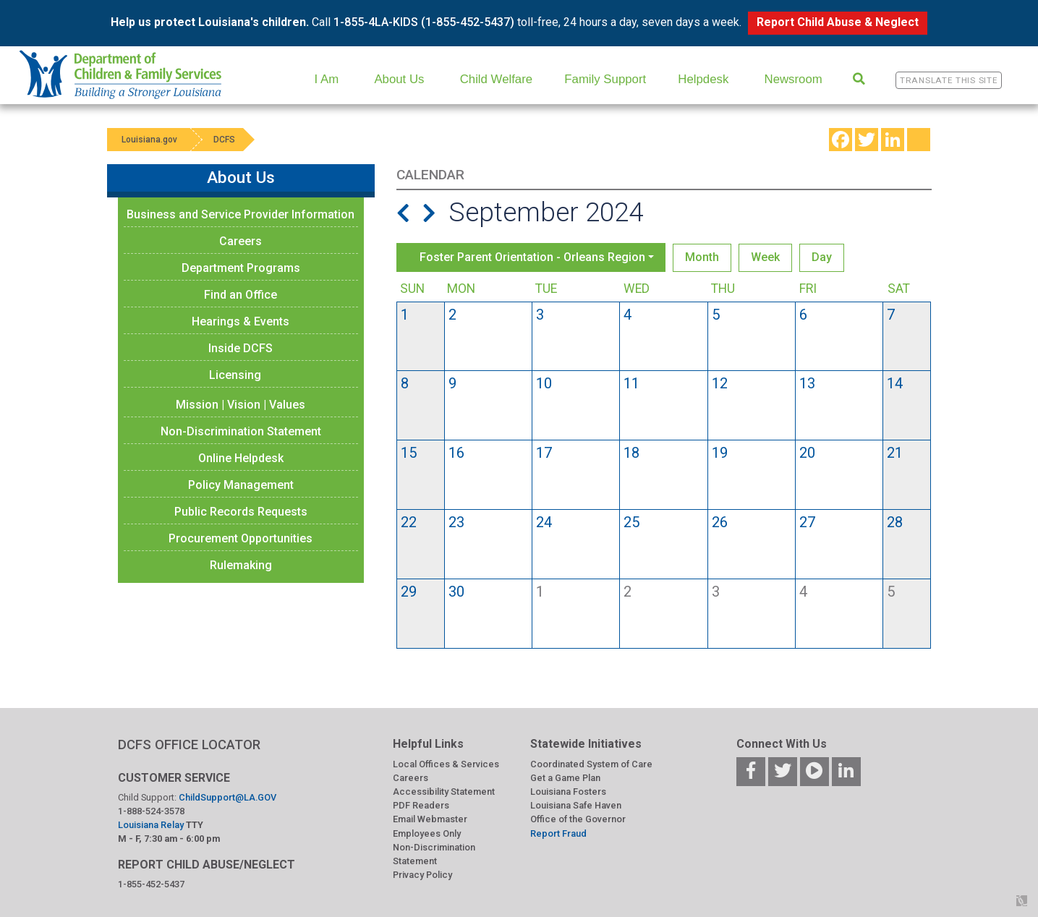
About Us (399, 79)
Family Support (605, 79)
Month (702, 257)
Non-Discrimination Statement (241, 431)
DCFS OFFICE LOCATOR (189, 744)
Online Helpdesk (241, 458)
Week (765, 257)
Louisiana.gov (149, 140)
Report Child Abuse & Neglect (838, 22)
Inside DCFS (240, 348)
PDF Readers (421, 805)
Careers (240, 241)
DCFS (224, 140)
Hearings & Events (240, 321)
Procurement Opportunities (240, 538)
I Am (327, 79)
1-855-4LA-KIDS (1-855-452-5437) (423, 22)
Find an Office (240, 295)
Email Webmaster (430, 819)
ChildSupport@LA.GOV (227, 797)
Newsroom (793, 79)
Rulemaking (241, 565)
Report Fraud (558, 833)
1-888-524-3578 (151, 811)
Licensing (235, 375)
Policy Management (241, 485)
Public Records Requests (240, 512)
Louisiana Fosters (568, 791)
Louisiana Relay (152, 824)
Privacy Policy (422, 874)
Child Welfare (496, 79)
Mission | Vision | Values (240, 404)
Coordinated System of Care (591, 764)
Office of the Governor (578, 819)
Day (822, 257)
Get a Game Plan (565, 777)
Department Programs (241, 268)
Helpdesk (703, 79)
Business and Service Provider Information (240, 214)
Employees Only (427, 833)
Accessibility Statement (444, 791)
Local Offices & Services (446, 764)
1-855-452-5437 (151, 884)
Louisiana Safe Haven (575, 805)
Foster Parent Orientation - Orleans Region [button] (532, 257)
